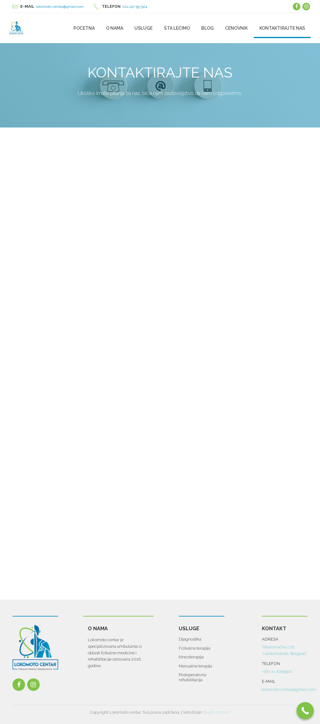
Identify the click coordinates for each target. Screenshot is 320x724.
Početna (84, 28)
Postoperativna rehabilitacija (192, 677)
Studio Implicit (216, 712)
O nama (114, 28)
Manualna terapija (195, 666)
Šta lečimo (177, 28)
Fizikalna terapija (194, 648)
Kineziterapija (191, 657)
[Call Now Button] (305, 710)
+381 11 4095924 (277, 671)
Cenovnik (236, 28)
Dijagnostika (190, 639)
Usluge (143, 28)
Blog (207, 28)
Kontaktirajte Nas (282, 28)
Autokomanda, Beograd (284, 653)
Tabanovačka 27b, (278, 647)
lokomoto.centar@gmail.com (289, 689)
